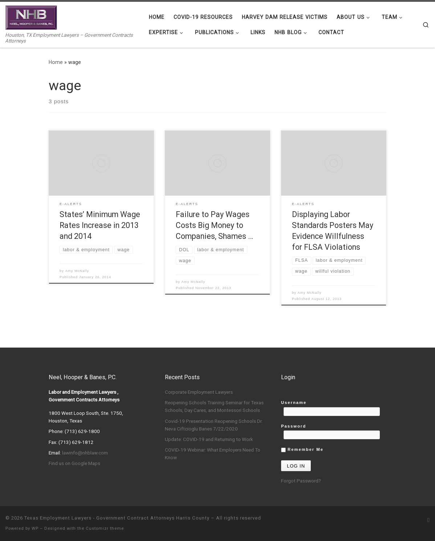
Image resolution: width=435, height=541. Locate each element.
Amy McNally (77, 271)
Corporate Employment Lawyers (199, 392)
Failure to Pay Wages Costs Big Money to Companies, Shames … (214, 225)
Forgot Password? (301, 481)
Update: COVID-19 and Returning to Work (209, 439)
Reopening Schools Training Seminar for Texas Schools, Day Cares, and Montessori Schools (214, 406)
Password (293, 426)
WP (35, 528)
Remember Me (302, 449)
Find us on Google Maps (74, 463)
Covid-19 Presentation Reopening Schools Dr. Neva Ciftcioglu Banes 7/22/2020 (214, 425)
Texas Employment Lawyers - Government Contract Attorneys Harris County (117, 518)
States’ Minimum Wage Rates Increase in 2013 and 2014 (100, 225)
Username (293, 402)
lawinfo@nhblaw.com (85, 453)
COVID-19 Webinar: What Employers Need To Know (212, 453)
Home (56, 62)
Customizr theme (105, 528)
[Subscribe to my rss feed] (428, 520)
